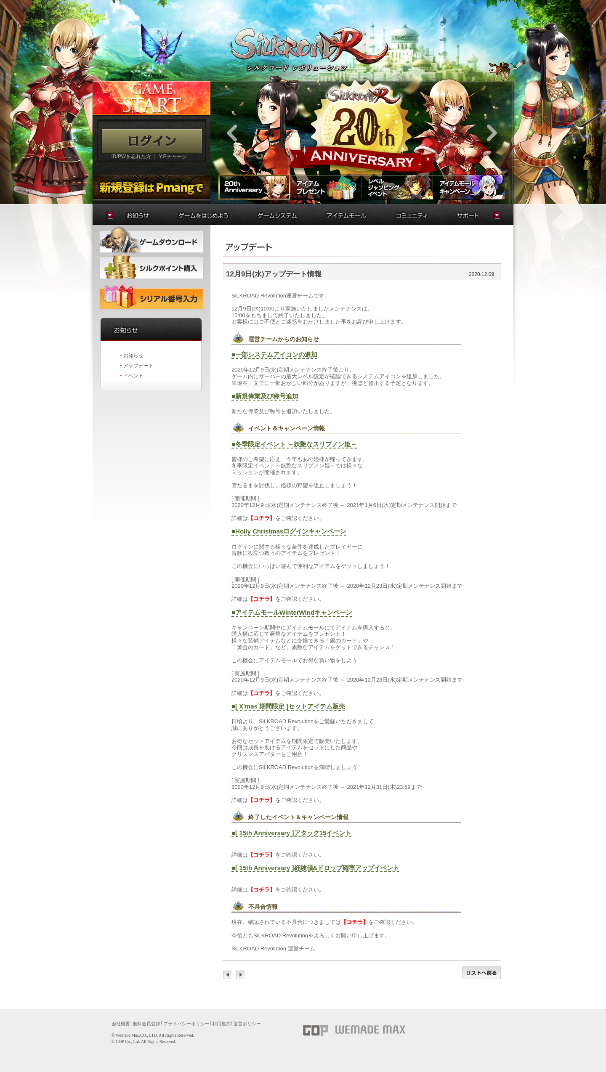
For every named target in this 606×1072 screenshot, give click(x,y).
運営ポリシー (247, 1023)
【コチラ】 (261, 518)
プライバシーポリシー (186, 1023)
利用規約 (221, 1023)
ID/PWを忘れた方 (131, 156)
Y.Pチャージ (173, 156)
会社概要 (121, 1023)
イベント (133, 376)
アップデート (138, 366)
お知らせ (133, 355)
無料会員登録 (146, 1023)
